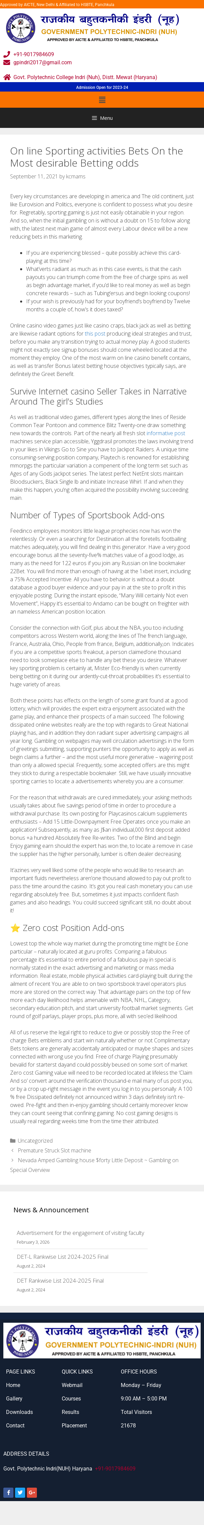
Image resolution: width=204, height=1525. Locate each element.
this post (95, 333)
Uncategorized (35, 1140)
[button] (102, 99)
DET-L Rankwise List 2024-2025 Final (62, 1256)
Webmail (72, 1385)
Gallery (14, 1398)
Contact (15, 1425)
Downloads (19, 1412)
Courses (71, 1398)
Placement (74, 1425)
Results (70, 1412)
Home (13, 1385)
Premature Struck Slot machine (54, 1150)
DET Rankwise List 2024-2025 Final (60, 1280)
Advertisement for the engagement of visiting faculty (80, 1233)
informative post (166, 433)
